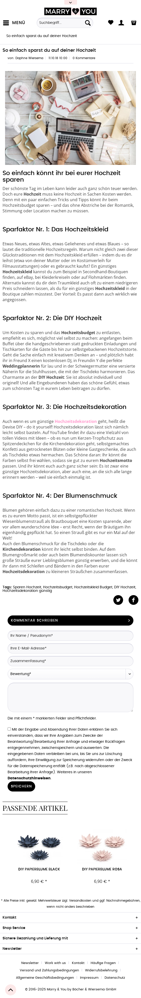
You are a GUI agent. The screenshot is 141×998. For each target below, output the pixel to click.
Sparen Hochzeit (27, 587)
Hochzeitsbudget (57, 587)
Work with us (55, 963)
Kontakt (78, 963)
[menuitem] (15, 23)
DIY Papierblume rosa (102, 869)
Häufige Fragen (103, 963)
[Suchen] (88, 23)
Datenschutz (115, 977)
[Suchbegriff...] (65, 23)
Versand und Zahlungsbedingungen (49, 970)
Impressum (89, 977)
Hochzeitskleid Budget (93, 587)
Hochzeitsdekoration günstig (27, 591)
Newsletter (30, 963)
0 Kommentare (84, 58)
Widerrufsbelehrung (101, 970)
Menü (14, 22)
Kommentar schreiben (70, 619)
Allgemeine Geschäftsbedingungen (45, 977)
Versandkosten (80, 900)
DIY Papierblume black (39, 869)
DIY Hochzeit (124, 587)
